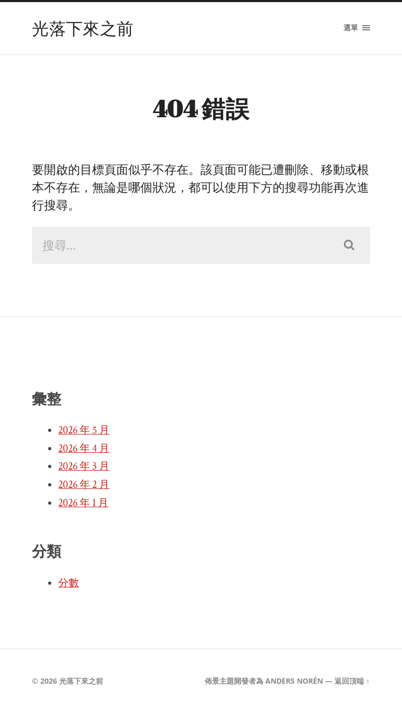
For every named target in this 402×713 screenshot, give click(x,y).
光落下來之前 (82, 28)
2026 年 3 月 (83, 466)
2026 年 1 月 (83, 503)
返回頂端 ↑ (352, 681)
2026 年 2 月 (83, 485)
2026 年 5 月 (83, 430)
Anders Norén (294, 681)
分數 (68, 583)
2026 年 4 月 (83, 448)
